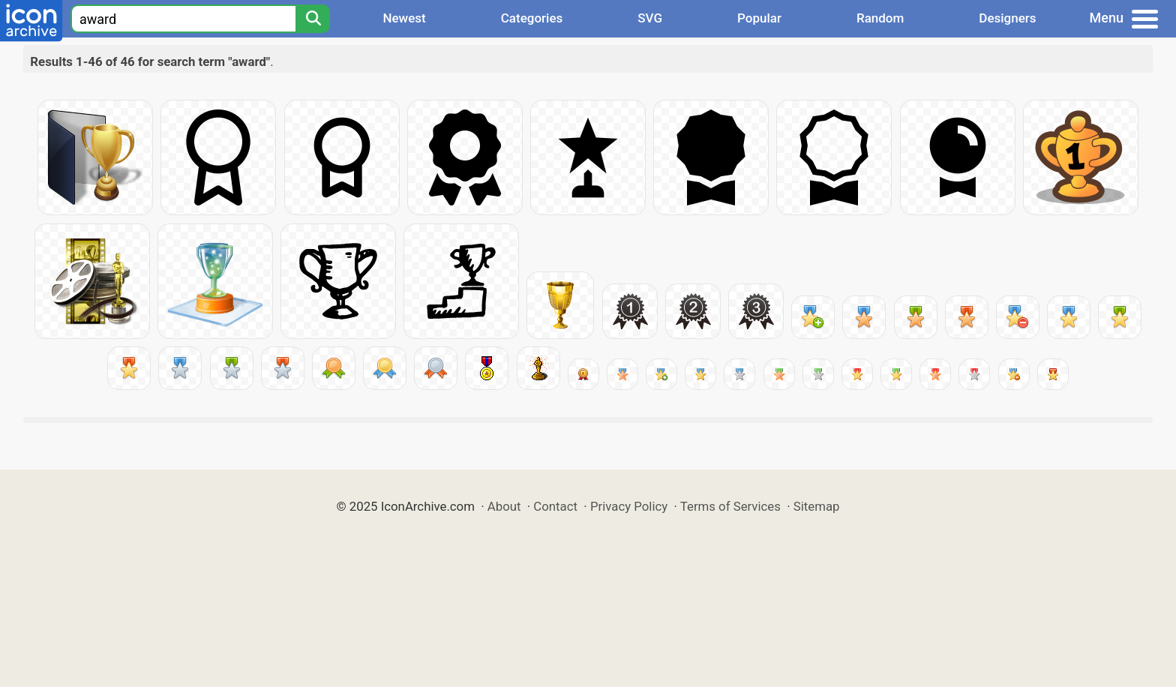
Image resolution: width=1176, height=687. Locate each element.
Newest (403, 18)
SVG (650, 18)
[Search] (313, 18)
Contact (555, 506)
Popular (759, 18)
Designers (1007, 18)
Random (880, 18)
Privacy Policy (629, 506)
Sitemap (817, 506)
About (504, 506)
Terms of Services (730, 506)
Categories (532, 18)
